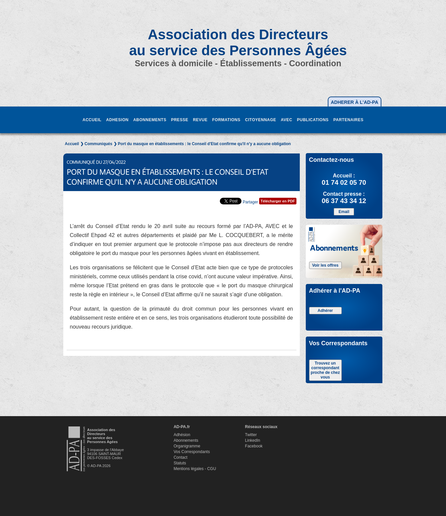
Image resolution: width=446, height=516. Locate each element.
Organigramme (187, 446)
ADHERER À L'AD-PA (354, 102)
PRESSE (179, 120)
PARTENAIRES (348, 120)
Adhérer (325, 310)
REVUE (200, 120)
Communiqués (98, 143)
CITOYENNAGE (260, 120)
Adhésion (182, 434)
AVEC (286, 120)
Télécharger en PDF (277, 201)
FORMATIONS (226, 120)
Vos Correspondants (192, 451)
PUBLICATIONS (313, 120)
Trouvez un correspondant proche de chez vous (325, 370)
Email (343, 211)
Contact (180, 457)
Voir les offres (325, 265)
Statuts (180, 463)
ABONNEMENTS (150, 120)
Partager (250, 202)
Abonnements (186, 440)
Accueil (72, 143)
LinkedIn (252, 440)
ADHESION (117, 120)
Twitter (251, 434)
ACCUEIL (92, 120)
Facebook (254, 446)
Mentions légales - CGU (195, 468)
